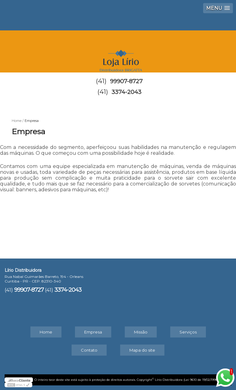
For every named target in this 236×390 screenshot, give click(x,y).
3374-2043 (126, 92)
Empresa (93, 332)
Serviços (188, 332)
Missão (141, 332)
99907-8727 (126, 81)
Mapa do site (142, 350)
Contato (89, 350)
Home (46, 332)
